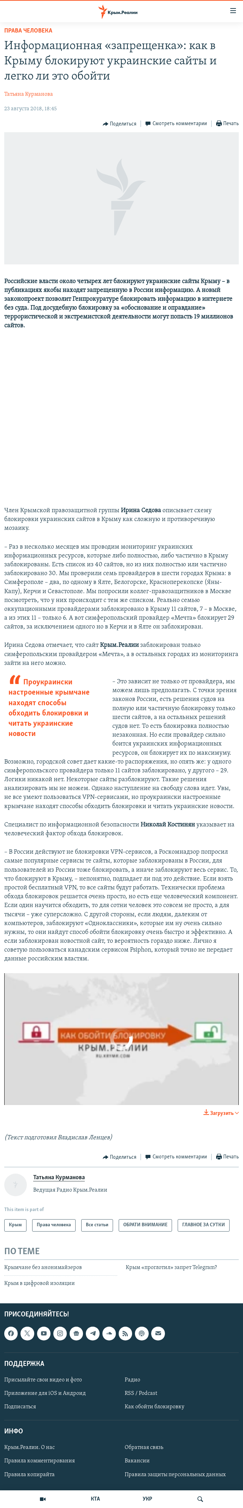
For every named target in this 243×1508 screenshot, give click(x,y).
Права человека (28, 31)
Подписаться (20, 1407)
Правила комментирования (39, 1461)
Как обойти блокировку (154, 1407)
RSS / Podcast (141, 1393)
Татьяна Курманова (28, 94)
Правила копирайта (29, 1475)
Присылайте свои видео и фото (43, 1380)
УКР (147, 1499)
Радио (132, 1380)
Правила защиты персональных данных (175, 1475)
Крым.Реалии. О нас (29, 1448)
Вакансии (137, 1461)
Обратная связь (144, 1448)
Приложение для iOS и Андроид (45, 1393)
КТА (95, 1499)
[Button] (120, 124)
